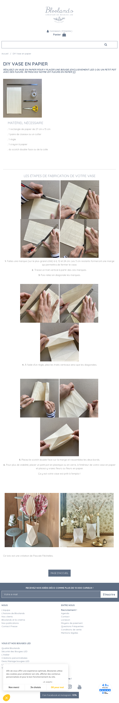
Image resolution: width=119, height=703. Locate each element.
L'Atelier (5, 654)
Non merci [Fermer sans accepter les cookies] (14, 687)
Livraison (65, 619)
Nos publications (10, 623)
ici (74, 71)
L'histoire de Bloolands (13, 613)
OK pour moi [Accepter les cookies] (57, 687)
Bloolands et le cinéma (13, 619)
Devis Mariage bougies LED (15, 661)
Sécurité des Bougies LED (15, 651)
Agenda (65, 613)
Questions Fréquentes (72, 626)
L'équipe (6, 610)
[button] (6, 697)
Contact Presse (9, 626)
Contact (65, 616)
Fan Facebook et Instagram (59, 695)
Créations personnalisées (14, 658)
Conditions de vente (71, 629)
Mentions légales (69, 632)
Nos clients (7, 616)
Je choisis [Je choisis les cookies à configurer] (35, 687)
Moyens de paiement (72, 623)
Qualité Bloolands (11, 648)
